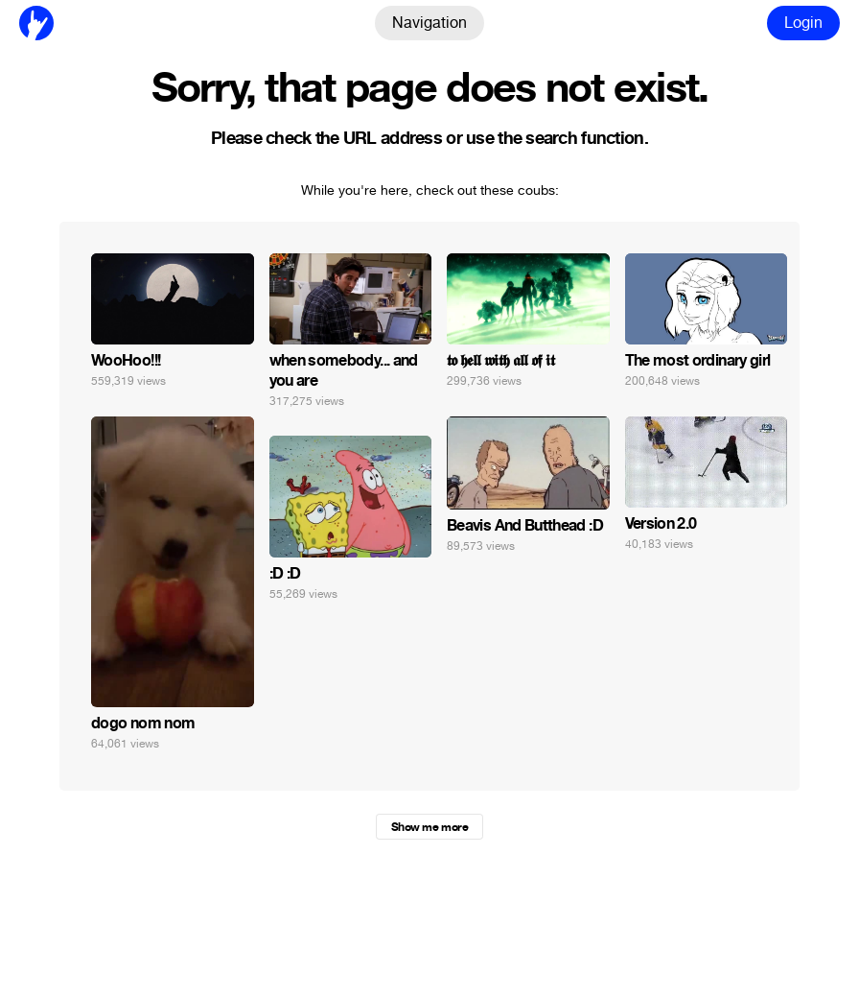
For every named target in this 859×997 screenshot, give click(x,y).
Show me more (429, 827)
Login (803, 22)
